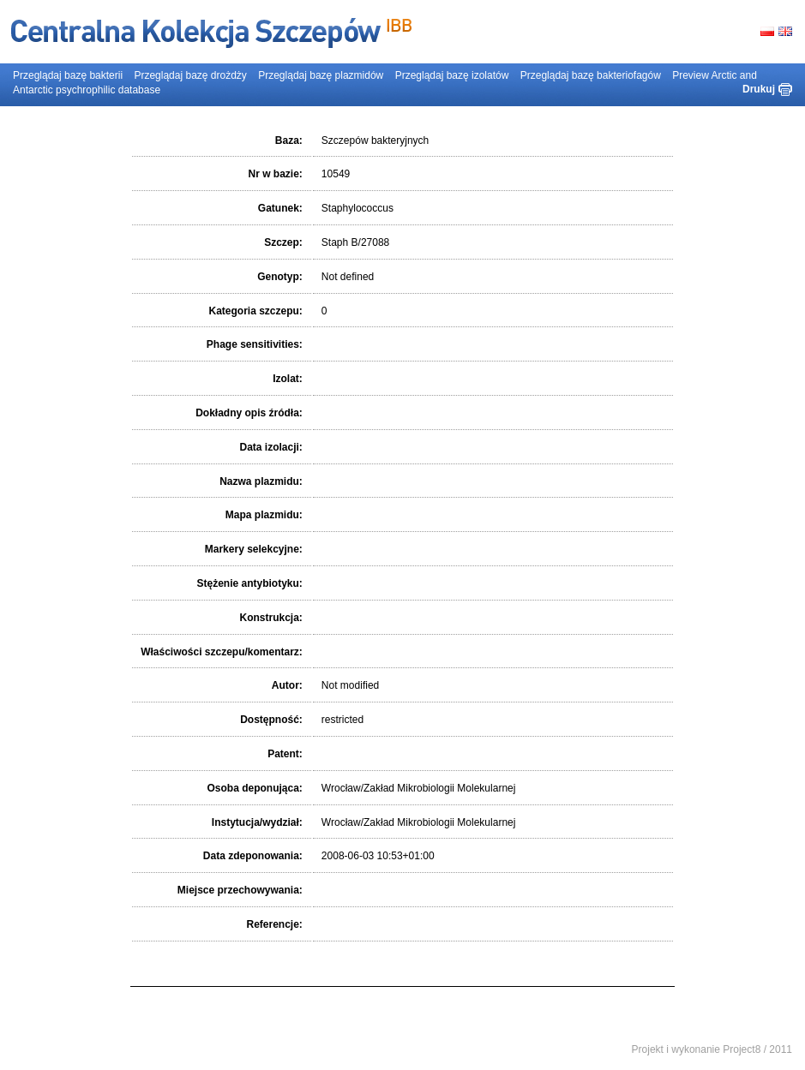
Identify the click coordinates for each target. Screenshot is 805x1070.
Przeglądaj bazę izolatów (452, 75)
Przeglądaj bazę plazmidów (320, 75)
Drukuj (758, 89)
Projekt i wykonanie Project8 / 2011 (712, 1049)
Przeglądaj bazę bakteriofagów (590, 75)
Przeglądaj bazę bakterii (68, 75)
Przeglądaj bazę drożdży (190, 75)
